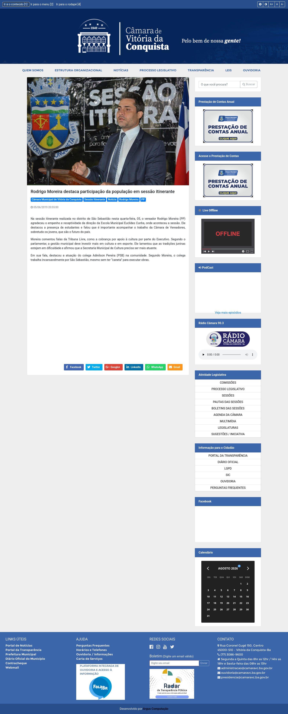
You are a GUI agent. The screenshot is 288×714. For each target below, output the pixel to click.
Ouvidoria (251, 70)
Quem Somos (32, 70)
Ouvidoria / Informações (94, 654)
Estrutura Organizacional (78, 70)
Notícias (121, 70)
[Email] (174, 663)
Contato (225, 639)
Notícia (112, 199)
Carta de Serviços (89, 659)
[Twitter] (172, 646)
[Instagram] (158, 646)
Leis (228, 70)
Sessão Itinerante (94, 199)
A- (282, 4)
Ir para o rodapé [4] (68, 4)
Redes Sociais (162, 639)
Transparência (201, 70)
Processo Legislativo (158, 70)
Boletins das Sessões (228, 408)
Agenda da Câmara (228, 415)
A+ (271, 4)
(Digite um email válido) (178, 656)
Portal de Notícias (19, 645)
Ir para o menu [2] (42, 4)
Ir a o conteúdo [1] (16, 4)
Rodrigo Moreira (128, 199)
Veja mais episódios (228, 312)
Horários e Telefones (91, 650)
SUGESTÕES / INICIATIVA (228, 434)
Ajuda (82, 639)
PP (143, 199)
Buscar (248, 84)
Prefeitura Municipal (21, 654)
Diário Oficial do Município (25, 659)
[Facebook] (152, 646)
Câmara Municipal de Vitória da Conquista (56, 199)
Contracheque (16, 663)
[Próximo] (248, 568)
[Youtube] (165, 646)
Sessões (228, 395)
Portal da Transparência (228, 455)
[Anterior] (208, 568)
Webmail (12, 667)
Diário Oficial (228, 462)
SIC (228, 475)
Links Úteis (16, 639)
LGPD (228, 468)
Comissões (228, 382)
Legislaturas (228, 427)
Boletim (156, 656)
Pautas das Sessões (228, 402)
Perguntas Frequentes (228, 488)
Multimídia (228, 421)
